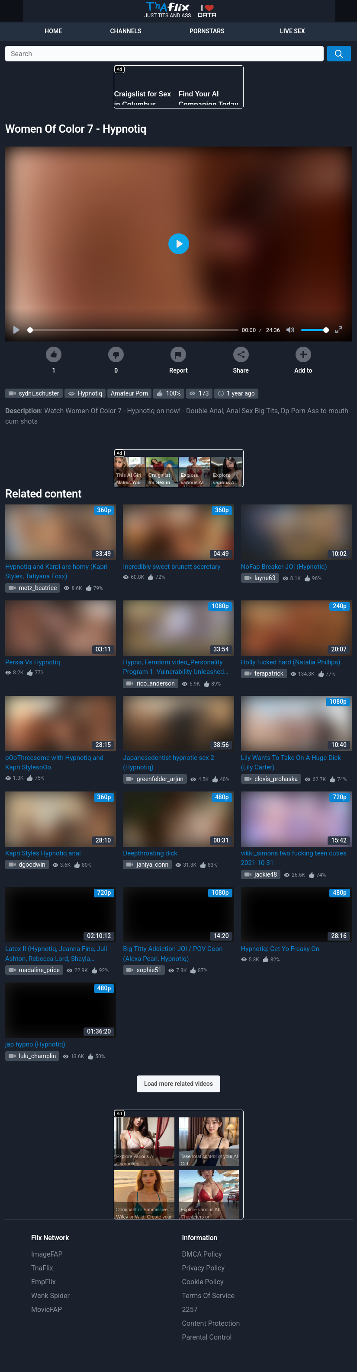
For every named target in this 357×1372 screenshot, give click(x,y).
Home (53, 31)
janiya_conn (151, 864)
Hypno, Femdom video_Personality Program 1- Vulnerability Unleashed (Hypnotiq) (173, 667)
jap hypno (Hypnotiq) (35, 1044)
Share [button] (241, 360)
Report (178, 360)
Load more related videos (178, 1083)
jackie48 (265, 874)
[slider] (132, 330)
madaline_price (38, 970)
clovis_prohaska (275, 778)
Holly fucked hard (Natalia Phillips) (291, 662)
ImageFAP (47, 1254)
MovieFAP (46, 1309)
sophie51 (148, 970)
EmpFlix (43, 1282)
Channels (125, 31)
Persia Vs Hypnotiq (32, 662)
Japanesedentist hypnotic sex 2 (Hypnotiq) (168, 763)
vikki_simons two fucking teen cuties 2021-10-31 (294, 858)
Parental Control (207, 1337)
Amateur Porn (129, 393)
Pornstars (207, 31)
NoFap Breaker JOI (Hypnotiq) (284, 567)
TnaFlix (42, 1268)
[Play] (17, 330)
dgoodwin (31, 864)
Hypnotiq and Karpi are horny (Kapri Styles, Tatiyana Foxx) (56, 572)
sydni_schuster (38, 393)
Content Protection (211, 1323)
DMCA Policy (202, 1254)
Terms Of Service (208, 1296)
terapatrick (268, 673)
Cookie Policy (203, 1282)
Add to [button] (303, 360)
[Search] (339, 53)
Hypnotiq (90, 393)
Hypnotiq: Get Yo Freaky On (280, 949)
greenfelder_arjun (159, 778)
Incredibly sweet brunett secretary (171, 567)
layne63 (264, 577)
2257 (190, 1309)
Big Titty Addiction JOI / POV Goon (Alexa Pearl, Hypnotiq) (172, 954)
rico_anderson (155, 683)
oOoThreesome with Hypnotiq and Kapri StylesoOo (54, 763)
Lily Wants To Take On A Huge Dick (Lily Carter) (291, 763)
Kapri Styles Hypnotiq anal (43, 853)
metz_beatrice (37, 587)
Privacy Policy (203, 1268)
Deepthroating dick (150, 853)
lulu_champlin (36, 1056)
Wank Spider (50, 1296)
